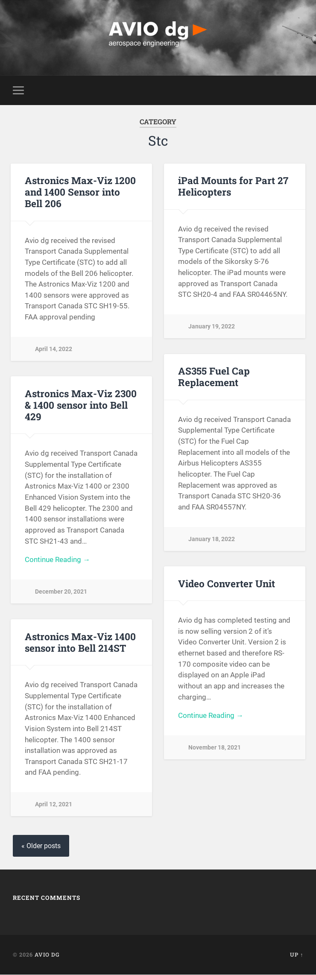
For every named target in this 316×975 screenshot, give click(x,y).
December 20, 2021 (61, 592)
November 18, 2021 (214, 748)
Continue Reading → (57, 560)
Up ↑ (296, 955)
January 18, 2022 (211, 539)
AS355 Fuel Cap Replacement (214, 377)
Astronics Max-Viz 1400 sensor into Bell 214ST (80, 642)
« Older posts (41, 846)
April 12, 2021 (53, 804)
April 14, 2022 (53, 349)
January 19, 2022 (211, 327)
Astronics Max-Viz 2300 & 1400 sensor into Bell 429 (80, 405)
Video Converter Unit (226, 583)
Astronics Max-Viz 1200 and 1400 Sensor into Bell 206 (80, 192)
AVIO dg (47, 955)
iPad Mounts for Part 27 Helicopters (233, 186)
